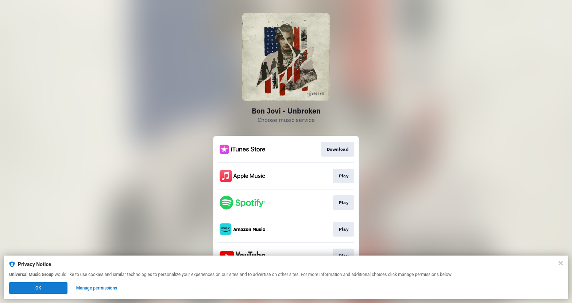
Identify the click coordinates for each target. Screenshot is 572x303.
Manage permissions (96, 288)
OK (38, 288)
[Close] (561, 263)
